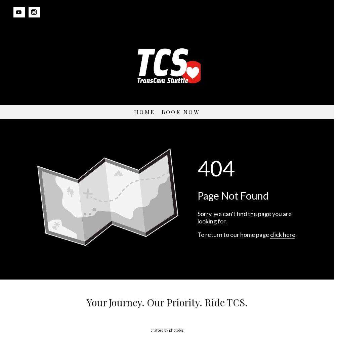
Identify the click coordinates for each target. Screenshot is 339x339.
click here (282, 234)
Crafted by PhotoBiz (167, 330)
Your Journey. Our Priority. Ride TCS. (167, 302)
